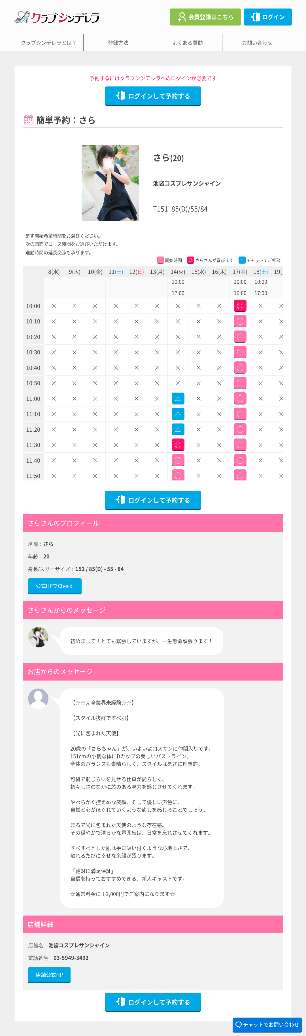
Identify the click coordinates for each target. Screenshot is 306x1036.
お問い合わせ (257, 42)
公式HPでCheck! (55, 585)
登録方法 (118, 42)
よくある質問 (187, 42)
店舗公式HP (49, 974)
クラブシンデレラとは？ (49, 42)
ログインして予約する (159, 95)
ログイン (273, 17)
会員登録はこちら (211, 17)
